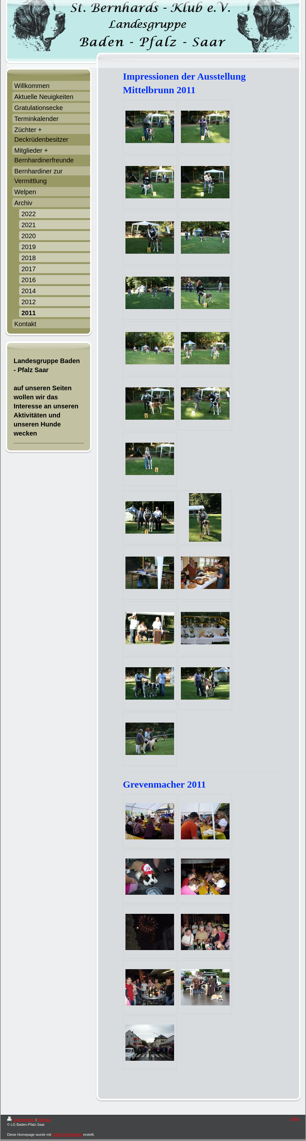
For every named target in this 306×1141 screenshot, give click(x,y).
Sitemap (44, 1120)
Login (294, 1119)
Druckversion (21, 1120)
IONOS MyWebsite (67, 1134)
